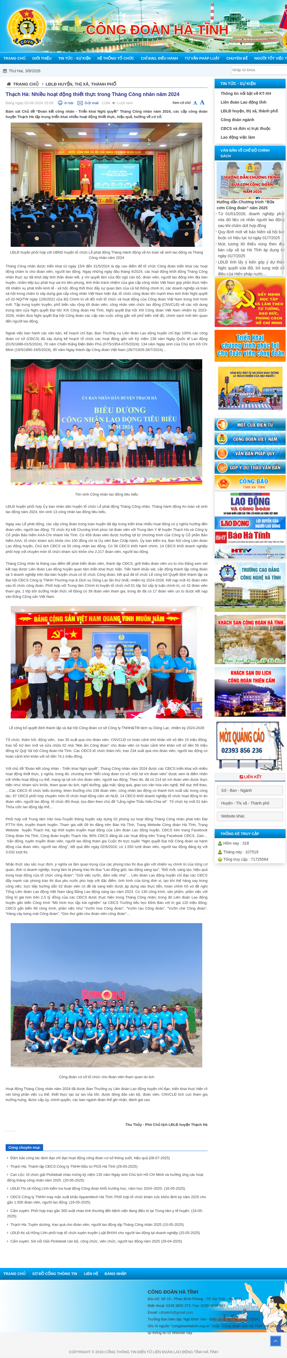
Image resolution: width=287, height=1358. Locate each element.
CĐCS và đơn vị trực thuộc (246, 128)
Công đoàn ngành (237, 119)
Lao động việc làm (238, 137)
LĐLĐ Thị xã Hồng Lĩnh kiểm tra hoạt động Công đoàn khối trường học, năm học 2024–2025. (97, 1188)
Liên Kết (250, 777)
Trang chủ (26, 84)
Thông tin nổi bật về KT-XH (246, 93)
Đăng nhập (115, 1274)
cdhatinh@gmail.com (176, 1312)
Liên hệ (91, 1274)
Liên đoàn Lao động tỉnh (243, 102)
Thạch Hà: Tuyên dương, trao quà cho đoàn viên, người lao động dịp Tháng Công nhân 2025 (97, 1224)
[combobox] (250, 790)
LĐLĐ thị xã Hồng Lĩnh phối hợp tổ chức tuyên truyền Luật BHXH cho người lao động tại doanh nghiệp (105, 1233)
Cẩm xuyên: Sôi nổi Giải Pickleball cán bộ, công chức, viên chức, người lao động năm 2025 (96, 1241)
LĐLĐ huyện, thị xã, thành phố (249, 111)
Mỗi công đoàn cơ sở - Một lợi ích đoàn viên (154, 71)
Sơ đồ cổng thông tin (54, 1274)
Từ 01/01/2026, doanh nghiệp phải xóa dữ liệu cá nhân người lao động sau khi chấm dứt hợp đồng (251, 220)
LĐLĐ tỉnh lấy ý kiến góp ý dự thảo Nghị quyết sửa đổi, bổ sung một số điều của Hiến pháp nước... (251, 268)
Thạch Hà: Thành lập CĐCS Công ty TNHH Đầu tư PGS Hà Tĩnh (73, 1166)
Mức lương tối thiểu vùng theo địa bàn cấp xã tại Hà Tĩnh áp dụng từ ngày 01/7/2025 (251, 250)
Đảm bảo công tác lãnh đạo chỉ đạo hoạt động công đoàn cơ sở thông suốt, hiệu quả (90, 1158)
